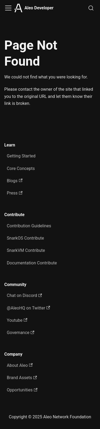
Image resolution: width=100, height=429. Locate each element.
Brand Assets (22, 377)
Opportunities (22, 389)
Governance (20, 332)
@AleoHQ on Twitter (28, 308)
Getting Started (21, 155)
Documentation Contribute (32, 262)
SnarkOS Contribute (25, 238)
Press (15, 193)
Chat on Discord (24, 295)
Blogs (15, 180)
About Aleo (20, 365)
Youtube (17, 320)
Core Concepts (21, 168)
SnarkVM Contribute (26, 250)
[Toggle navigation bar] (8, 8)
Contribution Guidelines (29, 225)
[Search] (91, 8)
